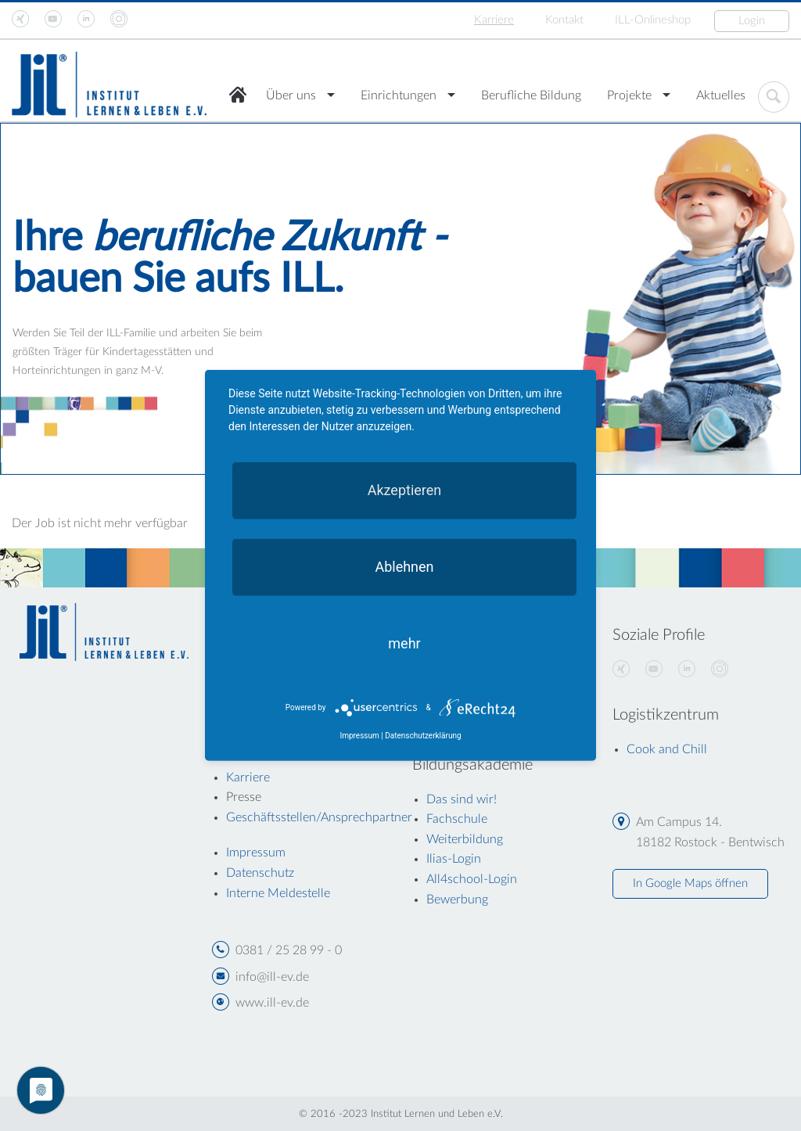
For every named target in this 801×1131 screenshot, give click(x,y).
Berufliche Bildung (531, 95)
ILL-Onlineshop (653, 20)
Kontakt (564, 20)
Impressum (359, 735)
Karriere (494, 20)
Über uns (291, 95)
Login (751, 21)
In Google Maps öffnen (690, 883)
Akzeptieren (405, 490)
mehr (404, 643)
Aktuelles (720, 95)
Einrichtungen (398, 95)
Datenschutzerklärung (423, 735)
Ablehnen (404, 566)
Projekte (629, 95)
